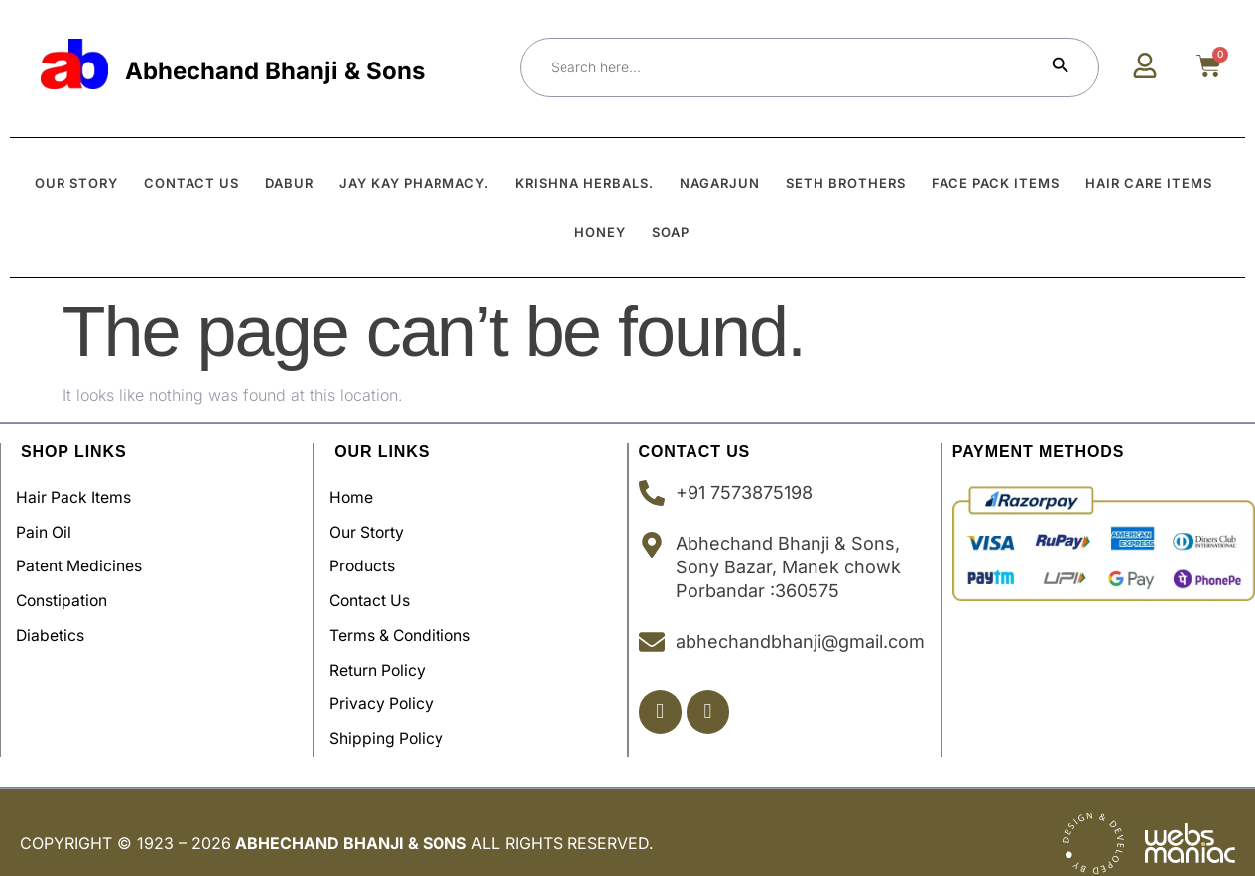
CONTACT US (191, 182)
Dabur (289, 182)
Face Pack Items (996, 182)
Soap (671, 232)
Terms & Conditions (407, 623)
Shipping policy (392, 718)
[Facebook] (661, 712)
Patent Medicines (84, 559)
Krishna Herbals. (584, 182)
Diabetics (55, 623)
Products (367, 559)
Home (356, 496)
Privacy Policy (387, 686)
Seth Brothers (846, 182)
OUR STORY (76, 182)
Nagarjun (720, 182)
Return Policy (383, 655)
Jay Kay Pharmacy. (414, 182)
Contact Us (376, 591)
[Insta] (711, 712)
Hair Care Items (1148, 182)
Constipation (68, 591)
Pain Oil (49, 528)
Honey (600, 232)
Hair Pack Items (79, 496)
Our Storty (372, 528)
